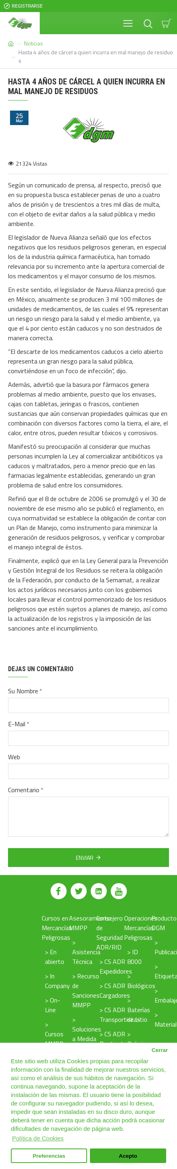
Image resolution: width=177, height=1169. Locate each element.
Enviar (85, 857)
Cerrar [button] (160, 1050)
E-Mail (16, 724)
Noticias (33, 43)
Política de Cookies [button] (37, 1138)
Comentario (23, 790)
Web (14, 757)
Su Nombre (23, 691)
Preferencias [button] (49, 1156)
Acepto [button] (128, 1156)
